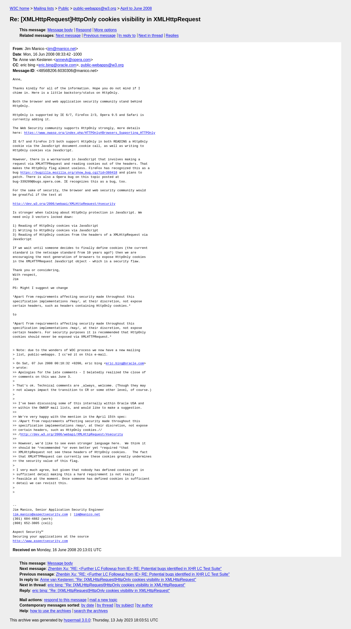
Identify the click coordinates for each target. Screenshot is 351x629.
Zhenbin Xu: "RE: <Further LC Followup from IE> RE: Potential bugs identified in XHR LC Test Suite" (135, 569)
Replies (172, 35)
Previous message (100, 35)
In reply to (127, 35)
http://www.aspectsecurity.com (40, 541)
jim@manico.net (62, 49)
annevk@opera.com (73, 60)
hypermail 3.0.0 (77, 620)
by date (87, 605)
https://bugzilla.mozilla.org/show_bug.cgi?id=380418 (68, 173)
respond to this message (65, 600)
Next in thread (150, 35)
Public (63, 8)
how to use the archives (50, 611)
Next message (68, 35)
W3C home (19, 8)
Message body (60, 30)
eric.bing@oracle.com (57, 65)
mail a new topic (103, 600)
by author (144, 605)
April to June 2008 (136, 8)
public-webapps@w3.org (94, 8)
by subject (125, 605)
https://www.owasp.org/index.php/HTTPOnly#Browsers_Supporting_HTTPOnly (89, 133)
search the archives (91, 611)
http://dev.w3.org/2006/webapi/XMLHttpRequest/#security (64, 204)
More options (105, 30)
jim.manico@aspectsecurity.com (40, 514)
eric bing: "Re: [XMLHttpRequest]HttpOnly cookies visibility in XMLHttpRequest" (116, 585)
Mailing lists (44, 8)
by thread (105, 605)
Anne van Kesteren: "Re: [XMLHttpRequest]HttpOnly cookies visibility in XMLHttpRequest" (118, 580)
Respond (83, 30)
